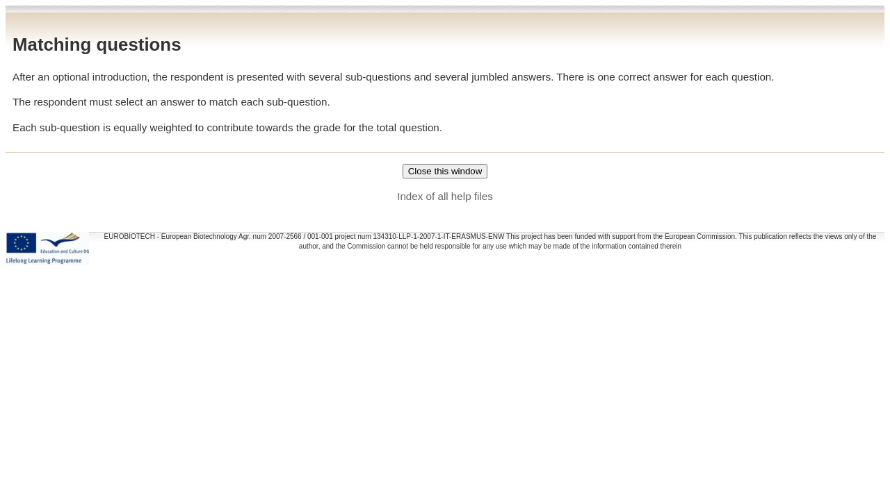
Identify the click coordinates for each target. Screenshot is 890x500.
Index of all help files (445, 196)
